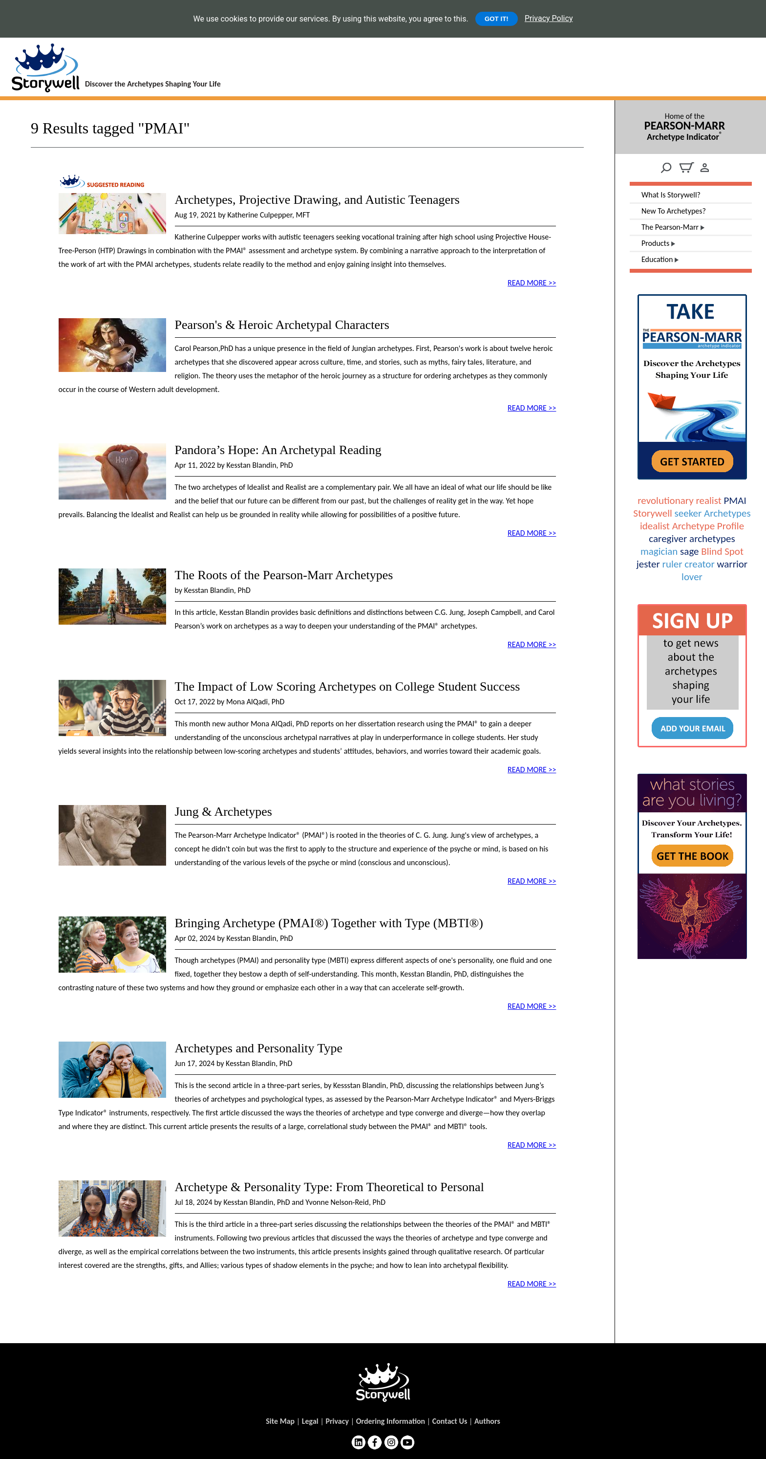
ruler (672, 564)
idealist (655, 526)
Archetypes (727, 513)
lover (691, 576)
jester (648, 564)
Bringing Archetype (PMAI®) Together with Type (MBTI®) (329, 923)
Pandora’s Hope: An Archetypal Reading (278, 450)
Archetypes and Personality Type (259, 1048)
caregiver (668, 538)
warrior (732, 564)
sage (689, 551)
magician (659, 551)
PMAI (734, 500)
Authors (487, 1421)
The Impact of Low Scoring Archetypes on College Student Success (347, 686)
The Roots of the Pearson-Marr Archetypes (284, 575)
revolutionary (665, 500)
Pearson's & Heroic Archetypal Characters (282, 325)
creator (699, 564)
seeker (688, 513)
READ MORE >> (532, 282)
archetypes (712, 538)
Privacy (337, 1421)
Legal (310, 1421)
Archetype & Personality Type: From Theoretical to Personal (329, 1187)
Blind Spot (722, 551)
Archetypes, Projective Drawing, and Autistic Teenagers (317, 200)
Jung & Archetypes (223, 812)
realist (708, 500)
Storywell (652, 513)
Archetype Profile (708, 526)
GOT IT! (497, 18)
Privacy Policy (549, 18)
